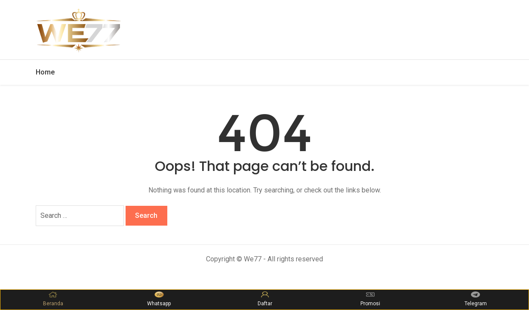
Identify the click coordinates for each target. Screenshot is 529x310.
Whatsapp (159, 299)
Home (45, 72)
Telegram (475, 299)
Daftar (265, 299)
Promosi (370, 299)
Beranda (53, 299)
